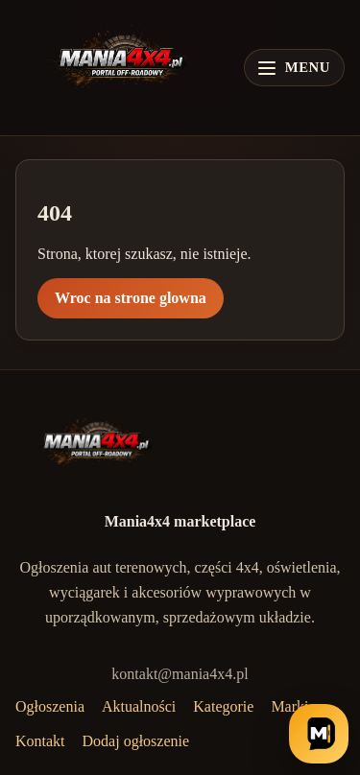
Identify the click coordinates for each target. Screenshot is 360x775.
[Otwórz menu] (294, 67)
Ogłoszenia (49, 706)
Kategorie (223, 706)
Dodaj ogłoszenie (136, 741)
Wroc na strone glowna (130, 298)
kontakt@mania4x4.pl (179, 674)
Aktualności (139, 706)
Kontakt (40, 741)
